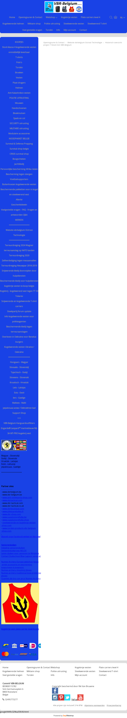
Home (12, 17)
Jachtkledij (19, 164)
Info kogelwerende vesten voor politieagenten (19, 319)
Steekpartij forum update (19, 311)
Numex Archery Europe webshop (17, 561)
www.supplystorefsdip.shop (15, 519)
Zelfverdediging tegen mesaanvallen (19, 260)
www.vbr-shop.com (11, 514)
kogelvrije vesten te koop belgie (19, 286)
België (36, 562)
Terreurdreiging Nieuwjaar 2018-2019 (19, 265)
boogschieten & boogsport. (12, 567)
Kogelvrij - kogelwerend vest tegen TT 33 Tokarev (19, 294)
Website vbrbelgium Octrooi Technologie (19, 233)
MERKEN (19, 219)
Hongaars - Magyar (19, 362)
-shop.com (6, 525)
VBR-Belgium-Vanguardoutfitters (19, 423)
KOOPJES (19, 42)
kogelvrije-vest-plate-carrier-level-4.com (20, 629)
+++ (19, 418)
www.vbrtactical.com (12, 500)
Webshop (51, 17)
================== (19, 225)
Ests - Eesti (19, 392)
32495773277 (11, 699)
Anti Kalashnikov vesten (19, 92)
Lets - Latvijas (19, 387)
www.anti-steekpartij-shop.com (17, 497)
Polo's (19, 62)
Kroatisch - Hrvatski (19, 382)
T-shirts (19, 57)
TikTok (74, 699)
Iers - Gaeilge (19, 397)
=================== (19, 357)
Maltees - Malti (19, 402)
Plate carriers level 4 (90, 17)
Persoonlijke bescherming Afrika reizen (19, 169)
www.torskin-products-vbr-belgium (19, 528)
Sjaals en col (19, 118)
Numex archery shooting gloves (16, 570)
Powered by (64, 715)
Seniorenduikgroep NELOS (14, 550)
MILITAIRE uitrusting (19, 128)
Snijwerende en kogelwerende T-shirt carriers (19, 304)
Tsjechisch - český (19, 372)
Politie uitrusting (52, 23)
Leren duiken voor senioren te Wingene (20, 553)
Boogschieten (19, 159)
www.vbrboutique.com (13, 508)
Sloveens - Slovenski (19, 377)
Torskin (49, 30)
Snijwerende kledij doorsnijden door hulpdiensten (19, 273)
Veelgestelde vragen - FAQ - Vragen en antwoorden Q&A (19, 212)
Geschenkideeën (19, 204)
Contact (83, 30)
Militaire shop (34, 23)
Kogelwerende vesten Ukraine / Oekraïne (19, 349)
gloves (4, 575)
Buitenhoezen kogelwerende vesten (19, 184)
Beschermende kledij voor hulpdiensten (19, 280)
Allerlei (19, 199)
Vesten (19, 77)
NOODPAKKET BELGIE (19, 138)
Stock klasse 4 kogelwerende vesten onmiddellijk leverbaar (19, 50)
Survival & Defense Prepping (19, 143)
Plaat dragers (19, 82)
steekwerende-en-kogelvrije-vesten (19, 522)
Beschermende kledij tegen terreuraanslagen (19, 329)
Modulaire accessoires (19, 133)
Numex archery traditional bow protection (21, 573)
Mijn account (70, 30)
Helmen (19, 87)
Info (58, 30)
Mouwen (19, 103)
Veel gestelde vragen (32, 30)
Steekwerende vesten (74, 23)
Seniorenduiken (8, 545)
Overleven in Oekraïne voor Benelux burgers (19, 339)
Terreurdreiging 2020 (19, 255)
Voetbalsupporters (19, 179)
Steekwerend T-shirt (97, 23)
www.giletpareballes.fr (13, 511)
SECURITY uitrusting (19, 123)
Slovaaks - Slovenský (19, 367)
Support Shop (19, 413)
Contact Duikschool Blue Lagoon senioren (21, 556)
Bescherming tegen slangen (19, 174)
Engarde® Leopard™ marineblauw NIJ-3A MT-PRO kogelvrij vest (19, 431)
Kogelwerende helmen (13, 23)
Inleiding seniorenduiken (13, 547)
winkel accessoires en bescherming (16, 564)
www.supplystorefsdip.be (14, 517)
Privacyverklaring (114, 705)
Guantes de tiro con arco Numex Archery (20, 578)
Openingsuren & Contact (30, 17)
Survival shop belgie (19, 148)
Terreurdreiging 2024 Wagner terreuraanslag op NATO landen (19, 248)
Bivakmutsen (19, 113)
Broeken (19, 72)
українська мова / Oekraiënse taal (19, 408)
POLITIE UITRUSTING (19, 98)
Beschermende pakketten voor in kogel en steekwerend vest (19, 192)
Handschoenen (19, 108)
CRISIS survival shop (19, 153)
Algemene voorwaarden (94, 705)
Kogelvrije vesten (69, 17)
